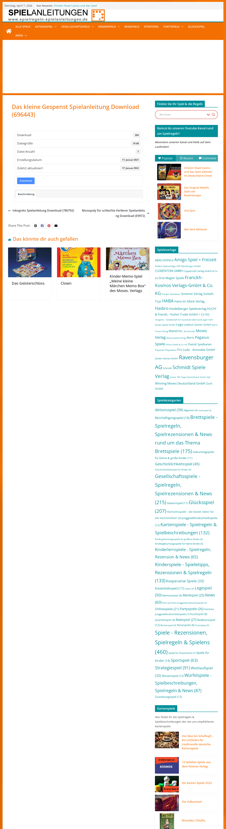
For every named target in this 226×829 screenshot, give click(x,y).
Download (26, 180)
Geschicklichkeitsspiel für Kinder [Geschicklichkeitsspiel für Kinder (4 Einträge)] (173, 469)
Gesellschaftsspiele (75, 26)
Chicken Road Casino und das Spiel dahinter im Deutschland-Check (75, 7)
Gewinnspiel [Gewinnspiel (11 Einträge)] (177, 503)
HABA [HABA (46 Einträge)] (168, 301)
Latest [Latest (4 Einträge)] (189, 588)
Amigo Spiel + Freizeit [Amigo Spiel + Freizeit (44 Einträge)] (195, 260)
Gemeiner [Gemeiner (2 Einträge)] (175, 294)
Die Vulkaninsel (192, 801)
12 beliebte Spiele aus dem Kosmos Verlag (196, 764)
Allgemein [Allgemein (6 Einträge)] (191, 410)
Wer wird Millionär (195, 229)
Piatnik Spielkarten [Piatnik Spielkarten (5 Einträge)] (200, 344)
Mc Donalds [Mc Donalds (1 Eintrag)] (189, 331)
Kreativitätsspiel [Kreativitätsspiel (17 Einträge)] (169, 588)
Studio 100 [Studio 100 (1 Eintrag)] (175, 377)
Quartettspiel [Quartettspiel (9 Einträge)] (165, 620)
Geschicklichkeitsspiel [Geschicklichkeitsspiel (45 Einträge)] (177, 463)
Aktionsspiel (44, 26)
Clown (66, 283)
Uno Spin (189, 210)
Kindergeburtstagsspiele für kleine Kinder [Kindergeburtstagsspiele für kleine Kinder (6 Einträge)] (179, 543)
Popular (165, 158)
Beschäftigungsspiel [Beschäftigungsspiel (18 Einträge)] (172, 418)
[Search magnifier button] (213, 114)
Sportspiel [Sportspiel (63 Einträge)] (184, 660)
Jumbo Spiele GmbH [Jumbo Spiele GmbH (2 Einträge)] (165, 324)
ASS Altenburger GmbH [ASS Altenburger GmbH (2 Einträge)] (188, 266)
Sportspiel (151, 26)
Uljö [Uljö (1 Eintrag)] (208, 377)
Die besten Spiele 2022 (197, 783)
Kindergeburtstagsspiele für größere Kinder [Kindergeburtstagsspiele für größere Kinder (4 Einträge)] (179, 539)
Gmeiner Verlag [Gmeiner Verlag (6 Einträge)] (192, 294)
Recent (186, 158)
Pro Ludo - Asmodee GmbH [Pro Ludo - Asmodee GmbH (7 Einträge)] (196, 350)
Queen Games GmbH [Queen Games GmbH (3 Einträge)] (166, 358)
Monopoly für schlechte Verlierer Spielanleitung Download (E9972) (115, 213)
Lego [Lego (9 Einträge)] (179, 324)
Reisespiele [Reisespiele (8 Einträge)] (186, 625)
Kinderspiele (107, 26)
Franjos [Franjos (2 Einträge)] (165, 294)
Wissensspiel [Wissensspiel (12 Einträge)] (173, 676)
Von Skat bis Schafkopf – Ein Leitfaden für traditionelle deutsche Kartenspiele (197, 742)
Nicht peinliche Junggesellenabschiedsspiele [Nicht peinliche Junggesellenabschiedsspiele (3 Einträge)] (184, 603)
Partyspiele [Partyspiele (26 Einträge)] (191, 609)
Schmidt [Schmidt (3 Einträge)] (167, 368)
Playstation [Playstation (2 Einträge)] (170, 350)
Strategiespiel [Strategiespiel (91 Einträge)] (172, 668)
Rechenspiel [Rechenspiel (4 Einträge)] (168, 625)
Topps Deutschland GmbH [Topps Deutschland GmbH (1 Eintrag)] (193, 377)
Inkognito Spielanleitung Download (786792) (41, 210)
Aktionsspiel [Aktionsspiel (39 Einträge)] (169, 409)
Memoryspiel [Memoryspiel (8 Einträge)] (172, 595)
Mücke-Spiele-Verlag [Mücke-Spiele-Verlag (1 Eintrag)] (176, 338)
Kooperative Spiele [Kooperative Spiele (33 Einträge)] (185, 581)
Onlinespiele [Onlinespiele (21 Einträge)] (167, 609)
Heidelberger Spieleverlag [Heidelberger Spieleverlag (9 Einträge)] (187, 309)
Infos (19, 35)
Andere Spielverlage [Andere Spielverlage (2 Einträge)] (165, 266)
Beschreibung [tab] (26, 194)
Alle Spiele (23, 26)
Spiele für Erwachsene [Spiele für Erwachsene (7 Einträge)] (181, 653)
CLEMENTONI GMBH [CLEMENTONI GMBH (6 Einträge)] (169, 271)
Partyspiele (171, 26)
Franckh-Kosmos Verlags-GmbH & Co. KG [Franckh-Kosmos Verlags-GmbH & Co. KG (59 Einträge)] (184, 285)
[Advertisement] (113, 67)
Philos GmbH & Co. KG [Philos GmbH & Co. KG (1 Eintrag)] (176, 344)
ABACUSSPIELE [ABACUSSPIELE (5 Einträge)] (164, 260)
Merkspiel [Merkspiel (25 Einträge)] (193, 595)
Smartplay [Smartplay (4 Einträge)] (202, 625)
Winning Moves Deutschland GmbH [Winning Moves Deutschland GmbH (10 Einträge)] (180, 383)
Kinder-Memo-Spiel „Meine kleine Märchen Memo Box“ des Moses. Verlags (128, 283)
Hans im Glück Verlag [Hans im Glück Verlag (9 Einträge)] (189, 301)
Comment (207, 158)
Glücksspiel (196, 26)
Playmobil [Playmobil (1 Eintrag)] (160, 350)
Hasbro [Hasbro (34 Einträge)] (161, 308)
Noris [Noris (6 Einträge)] (190, 338)
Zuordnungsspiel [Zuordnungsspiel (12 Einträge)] (168, 697)
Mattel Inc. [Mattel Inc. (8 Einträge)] (176, 331)
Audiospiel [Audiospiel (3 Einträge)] (204, 410)
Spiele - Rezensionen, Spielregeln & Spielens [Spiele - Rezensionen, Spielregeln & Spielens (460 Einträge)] (182, 642)
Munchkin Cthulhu (193, 820)
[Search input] (182, 114)
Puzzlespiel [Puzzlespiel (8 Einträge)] (198, 614)
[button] (55, 26)
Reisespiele (132, 26)
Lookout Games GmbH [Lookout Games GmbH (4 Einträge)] (197, 324)
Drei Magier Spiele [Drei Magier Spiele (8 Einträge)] (171, 278)
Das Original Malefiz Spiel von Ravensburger (196, 191)
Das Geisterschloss (28, 283)
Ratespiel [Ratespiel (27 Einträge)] (186, 619)
